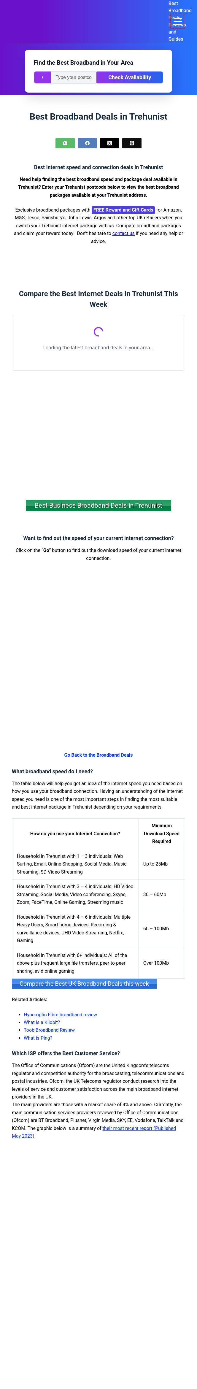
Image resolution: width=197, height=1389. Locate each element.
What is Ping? (38, 1038)
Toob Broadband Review (49, 1030)
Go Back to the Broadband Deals (98, 755)
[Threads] (132, 143)
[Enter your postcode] (73, 77)
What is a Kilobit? (42, 1022)
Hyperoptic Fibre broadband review (60, 1014)
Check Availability (129, 77)
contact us (123, 233)
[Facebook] (87, 143)
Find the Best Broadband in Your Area (84, 62)
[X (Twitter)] (109, 143)
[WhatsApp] (65, 143)
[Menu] (177, 21)
